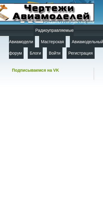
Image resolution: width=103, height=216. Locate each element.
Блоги (35, 53)
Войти (54, 53)
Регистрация (80, 53)
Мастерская (52, 41)
